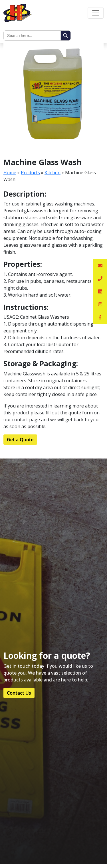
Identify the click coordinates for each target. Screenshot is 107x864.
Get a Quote (20, 439)
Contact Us (19, 693)
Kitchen (52, 172)
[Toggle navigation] (96, 13)
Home (9, 172)
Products (30, 172)
